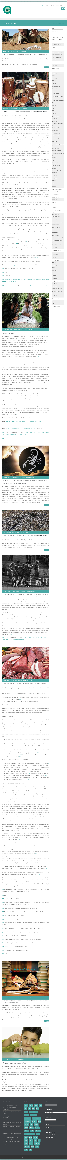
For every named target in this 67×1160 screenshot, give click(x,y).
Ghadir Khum (55, 216)
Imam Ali (26, 1114)
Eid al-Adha (39, 54)
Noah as (54, 278)
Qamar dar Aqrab (6, 483)
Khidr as (54, 273)
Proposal (46, 481)
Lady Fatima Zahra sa (57, 237)
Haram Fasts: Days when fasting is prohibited (14, 51)
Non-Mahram (32, 1134)
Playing (19, 112)
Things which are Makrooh (58, 96)
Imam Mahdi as (55, 230)
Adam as (54, 262)
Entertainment (39, 111)
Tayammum (37, 1143)
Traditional (54, 295)
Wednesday (22, 483)
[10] (42, 771)
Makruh (29, 481)
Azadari (53, 199)
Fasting (24, 54)
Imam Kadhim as (56, 227)
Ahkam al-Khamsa (39, 1000)
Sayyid (31, 1140)
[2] (26, 241)
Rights (26, 1140)
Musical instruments (12, 112)
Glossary (54, 47)
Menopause (38, 481)
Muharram (54, 197)
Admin (12, 54)
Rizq (22, 1063)
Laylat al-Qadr (55, 91)
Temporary (27, 1146)
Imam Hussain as (56, 224)
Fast (47, 54)
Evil (13, 481)
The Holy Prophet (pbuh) (57, 240)
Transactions (28, 1062)
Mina (15, 536)
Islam (39, 1121)
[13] (29, 779)
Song (22, 112)
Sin (11, 333)
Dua (25, 1108)
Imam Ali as (54, 214)
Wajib (19, 1002)
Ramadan (7, 55)
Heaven (54, 286)
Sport (46, 596)
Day (11, 481)
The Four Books (55, 57)
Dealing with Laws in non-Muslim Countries (34, 594)
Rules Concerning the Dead (58, 144)
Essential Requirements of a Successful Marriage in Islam (20, 428)
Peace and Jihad (55, 205)
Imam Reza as (55, 232)
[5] (38, 257)
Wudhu (53, 183)
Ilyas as (53, 267)
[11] (29, 773)
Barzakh (54, 283)
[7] (48, 763)
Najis (16, 684)
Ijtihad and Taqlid (56, 116)
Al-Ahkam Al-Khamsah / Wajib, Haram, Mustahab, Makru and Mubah (20, 998)
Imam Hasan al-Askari (57, 222)
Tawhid (30, 1143)
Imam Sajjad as (55, 235)
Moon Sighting (55, 93)
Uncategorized (55, 306)
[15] (36, 853)
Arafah (38, 535)
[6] (20, 756)
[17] (40, 874)
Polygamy (54, 130)
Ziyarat (53, 247)
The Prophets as (55, 260)
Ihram (53, 110)
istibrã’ (7, 684)
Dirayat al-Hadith (56, 52)
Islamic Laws (29, 54)
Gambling (54, 105)
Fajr (29, 1108)
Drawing (54, 83)
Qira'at (53, 168)
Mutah (16, 1002)
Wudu (26, 1149)
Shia (35, 1140)
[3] (17, 244)
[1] (15, 237)
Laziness (39, 596)
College (15, 596)
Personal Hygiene (56, 44)
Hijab (37, 596)
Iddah (21, 481)
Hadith (26, 480)
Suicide (53, 175)
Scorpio (11, 483)
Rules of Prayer (55, 148)
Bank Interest (55, 301)
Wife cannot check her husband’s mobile (11, 1120)
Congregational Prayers (57, 153)
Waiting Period (17, 483)
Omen (42, 481)
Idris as (53, 265)
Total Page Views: (50, 1137)
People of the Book (56, 128)
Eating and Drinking (29, 683)
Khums (53, 118)
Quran (30, 1137)
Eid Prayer (54, 163)
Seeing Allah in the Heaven (8, 1144)
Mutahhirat (54, 138)
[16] (46, 868)
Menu (33, 19)
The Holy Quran (55, 250)
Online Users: (49, 1127)
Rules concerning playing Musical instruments (15, 108)
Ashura (31, 1105)
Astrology (8, 481)
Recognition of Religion (57, 288)
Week (26, 483)
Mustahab (12, 1002)
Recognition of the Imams (58, 291)
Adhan (26, 1105)
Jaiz (46, 1000)
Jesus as (54, 270)
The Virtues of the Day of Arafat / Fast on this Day (15, 532)
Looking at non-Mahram (57, 123)
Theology (54, 281)
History (53, 63)
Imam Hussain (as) (37, 1118)
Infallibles (34, 1121)
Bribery (53, 75)
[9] (30, 769)
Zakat (53, 186)
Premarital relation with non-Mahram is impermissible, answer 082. (23, 421)
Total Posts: (48, 1139)
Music (29, 111)
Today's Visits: (49, 1129)
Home (53, 23)
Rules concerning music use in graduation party (18, 265)
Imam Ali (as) (33, 1114)
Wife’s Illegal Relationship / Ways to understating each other (18, 329)
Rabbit (18, 684)
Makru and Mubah (6, 1002)
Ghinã (44, 111)
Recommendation (41, 480)
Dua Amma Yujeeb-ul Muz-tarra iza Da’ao (11, 1141)
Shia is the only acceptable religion (10, 1105)
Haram (4, 55)
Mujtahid (26, 1130)
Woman (54, 65)
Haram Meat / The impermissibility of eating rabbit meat (17, 680)
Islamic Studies (55, 192)
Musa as (54, 275)
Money (15, 1063)
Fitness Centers (21, 596)
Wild (21, 684)
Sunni (26, 1143)
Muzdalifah (22, 536)
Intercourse (25, 481)
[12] (46, 775)
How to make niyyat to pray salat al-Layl (11, 1126)
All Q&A (21, 54)
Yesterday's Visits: (50, 1132)
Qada (26, 1137)
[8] (48, 765)
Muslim (32, 1130)
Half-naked (26, 596)
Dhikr (53, 160)
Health (33, 596)
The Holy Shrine (55, 245)
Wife (13, 333)
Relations (8, 333)
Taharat (54, 178)
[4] (36, 257)
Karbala (36, 1124)
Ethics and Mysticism (57, 42)
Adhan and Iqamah (56, 150)
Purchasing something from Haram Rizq (13, 1059)
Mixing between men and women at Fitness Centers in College (19, 591)
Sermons (54, 219)
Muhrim (17, 536)
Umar (32, 1146)
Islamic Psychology (56, 189)
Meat (13, 684)
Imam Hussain (28, 1118)
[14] (19, 839)
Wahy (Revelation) (56, 60)
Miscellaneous (6, 596)
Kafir (31, 1124)
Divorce (54, 78)
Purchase (19, 1063)
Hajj (25, 535)
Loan (53, 303)
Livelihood (11, 1063)
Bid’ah (36, 1105)
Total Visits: (48, 1134)
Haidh (15, 481)
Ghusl (46, 535)
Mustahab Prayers (56, 165)
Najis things (54, 141)
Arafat (41, 535)
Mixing (43, 596)
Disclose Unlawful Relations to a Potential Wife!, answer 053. (21, 425)
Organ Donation (55, 135)
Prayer (38, 1134)
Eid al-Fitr (44, 54)
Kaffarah (26, 1124)
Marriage (32, 332)
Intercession (55, 68)
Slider (53, 207)
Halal (46, 111)
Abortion (54, 73)
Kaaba (8, 536)
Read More (46, 66)
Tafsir (53, 257)
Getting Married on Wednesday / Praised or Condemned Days (19, 477)
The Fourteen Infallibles (57, 210)
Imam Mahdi (27, 1121)
